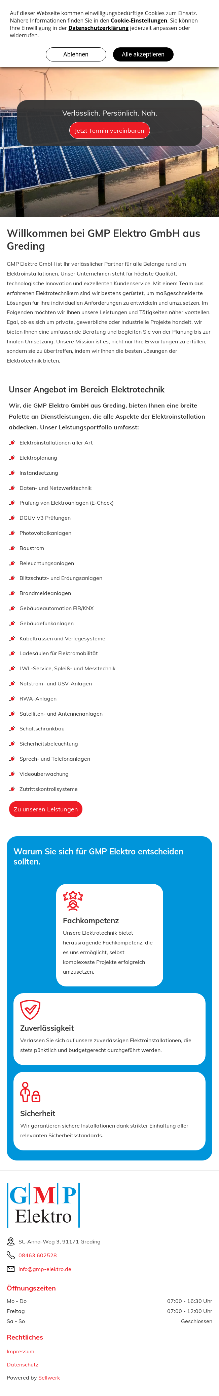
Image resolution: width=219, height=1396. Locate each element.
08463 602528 (38, 1255)
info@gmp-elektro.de (45, 1269)
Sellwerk (49, 1377)
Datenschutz (22, 1364)
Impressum (20, 1351)
